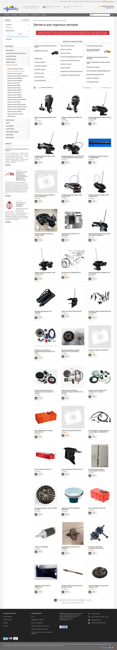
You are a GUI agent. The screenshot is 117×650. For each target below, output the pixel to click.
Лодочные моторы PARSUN (14, 95)
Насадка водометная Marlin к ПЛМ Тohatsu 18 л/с (45, 273)
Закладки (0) (75, 1)
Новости (8, 143)
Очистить (25, 19)
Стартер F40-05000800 (41, 547)
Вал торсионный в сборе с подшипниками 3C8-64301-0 (96, 470)
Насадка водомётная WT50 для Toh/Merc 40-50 (44, 234)
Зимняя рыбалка (11, 56)
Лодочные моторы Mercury (14, 92)
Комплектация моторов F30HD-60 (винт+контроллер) (45, 195)
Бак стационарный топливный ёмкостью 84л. (43, 431)
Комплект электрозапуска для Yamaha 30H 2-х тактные (97, 391)
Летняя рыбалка (11, 59)
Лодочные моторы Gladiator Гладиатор (17, 76)
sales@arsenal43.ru (96, 620)
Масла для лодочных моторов (15, 114)
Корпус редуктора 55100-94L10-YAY (72, 469)
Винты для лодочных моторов (15, 68)
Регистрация (68, 1)
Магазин (14, 15)
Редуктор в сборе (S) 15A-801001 (98, 350)
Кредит (44, 15)
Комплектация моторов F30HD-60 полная (72, 118)
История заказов (7, 619)
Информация (35, 15)
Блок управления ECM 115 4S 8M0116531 (70, 234)
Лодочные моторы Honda (14, 88)
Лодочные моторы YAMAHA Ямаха (16, 109)
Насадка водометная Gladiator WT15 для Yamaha (99, 273)
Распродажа (10, 126)
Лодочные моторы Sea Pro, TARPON (16, 99)
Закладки (5, 623)
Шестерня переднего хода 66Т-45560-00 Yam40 (46, 508)
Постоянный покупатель (85, 1)
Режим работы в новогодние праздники (21, 204)
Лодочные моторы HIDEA (14, 85)
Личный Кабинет (24, 15)
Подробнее (8, 165)
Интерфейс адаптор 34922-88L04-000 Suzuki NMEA (99, 312)
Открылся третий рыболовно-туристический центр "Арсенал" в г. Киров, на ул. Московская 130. (22, 176)
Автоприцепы (10, 50)
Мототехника (10, 120)
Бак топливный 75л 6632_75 (43, 469)
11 (83, 600)
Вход (62, 1)
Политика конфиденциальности (39, 629)
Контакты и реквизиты (37, 623)
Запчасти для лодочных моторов (15, 71)
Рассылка (5, 626)
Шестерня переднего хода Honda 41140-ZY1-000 (98, 586)
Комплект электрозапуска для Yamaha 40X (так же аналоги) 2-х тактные (44, 392)
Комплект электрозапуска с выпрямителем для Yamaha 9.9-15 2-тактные (73, 392)
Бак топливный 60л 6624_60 (96, 508)
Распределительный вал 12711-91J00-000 (71, 547)
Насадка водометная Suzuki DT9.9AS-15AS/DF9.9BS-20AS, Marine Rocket (73, 156)
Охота (8, 123)
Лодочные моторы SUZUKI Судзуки (16, 104)
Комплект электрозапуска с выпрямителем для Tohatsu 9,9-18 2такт (45, 351)
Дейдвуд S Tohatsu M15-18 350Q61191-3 (42, 586)
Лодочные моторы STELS (13, 102)
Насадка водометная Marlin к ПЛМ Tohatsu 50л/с (45, 156)
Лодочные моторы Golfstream (15, 78)
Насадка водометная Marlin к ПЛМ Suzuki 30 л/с (72, 195)
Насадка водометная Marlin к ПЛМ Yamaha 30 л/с (98, 195)
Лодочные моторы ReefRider (14, 97)
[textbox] (100, 15)
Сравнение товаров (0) (46, 87)
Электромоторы (11, 116)
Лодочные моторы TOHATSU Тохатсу (16, 107)
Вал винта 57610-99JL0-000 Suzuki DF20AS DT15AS (72, 586)
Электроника (10, 137)
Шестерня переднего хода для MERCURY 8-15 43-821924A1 (71, 350)
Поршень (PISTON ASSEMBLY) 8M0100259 (71, 508)
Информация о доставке (37, 619)
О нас (32, 616)
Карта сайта (104, 648)
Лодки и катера (10, 62)
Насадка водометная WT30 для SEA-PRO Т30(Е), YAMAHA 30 (99, 234)
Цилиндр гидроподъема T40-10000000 (43, 312)
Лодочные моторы (12, 65)
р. (27, 34)
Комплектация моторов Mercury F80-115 (45, 118)
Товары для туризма (12, 132)
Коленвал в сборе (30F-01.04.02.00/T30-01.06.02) (96, 547)
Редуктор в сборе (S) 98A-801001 (71, 430)
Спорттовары (10, 129)
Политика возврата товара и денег (40, 626)
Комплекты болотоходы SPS (14, 73)
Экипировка (9, 134)
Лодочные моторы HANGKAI (14, 80)
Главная (35, 20)
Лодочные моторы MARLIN (14, 90)
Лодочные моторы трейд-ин (14, 111)
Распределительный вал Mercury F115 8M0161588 (98, 156)
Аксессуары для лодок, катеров (16, 53)
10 (80, 600)
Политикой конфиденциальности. (66, 618)
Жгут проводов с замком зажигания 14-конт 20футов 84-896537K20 (99, 431)
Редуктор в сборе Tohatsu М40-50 (71, 311)
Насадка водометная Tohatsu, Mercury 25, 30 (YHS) (99, 118)
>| (90, 600)
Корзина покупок (96, 1)
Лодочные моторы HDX (13, 83)
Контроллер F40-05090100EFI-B (71, 272)
